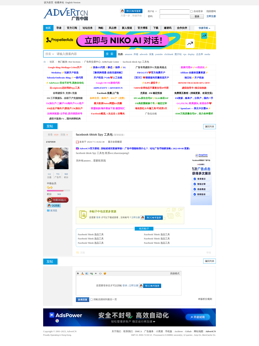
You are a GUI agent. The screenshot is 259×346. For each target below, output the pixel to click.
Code (100, 273)
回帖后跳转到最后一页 (103, 299)
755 (57, 174)
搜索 (48, 53)
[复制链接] (118, 134)
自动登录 (196, 11)
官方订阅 (72, 28)
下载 (155, 28)
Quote (96, 273)
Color (82, 273)
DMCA (138, 331)
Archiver (178, 331)
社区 (48, 28)
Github (188, 331)
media (207, 54)
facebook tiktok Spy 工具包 (136, 61)
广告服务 (149, 331)
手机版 (168, 331)
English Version (72, 2)
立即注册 (211, 16)
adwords (144, 54)
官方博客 (143, 28)
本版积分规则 (205, 299)
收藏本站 (59, 2)
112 (49, 174)
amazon (128, 54)
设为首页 (48, 2)
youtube (159, 54)
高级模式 (175, 273)
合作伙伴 (182, 28)
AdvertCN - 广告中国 (44, 61)
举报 (208, 252)
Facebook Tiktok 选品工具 (91, 234)
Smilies (105, 273)
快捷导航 (203, 28)
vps (184, 54)
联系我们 (128, 331)
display (191, 54)
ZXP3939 (50, 141)
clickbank (168, 54)
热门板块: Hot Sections (69, 61)
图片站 (178, 54)
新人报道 (127, 28)
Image (87, 273)
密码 (150, 16)
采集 (151, 54)
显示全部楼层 (115, 141)
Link (91, 273)
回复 (82, 252)
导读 (58, 28)
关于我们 (116, 331)
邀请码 (167, 28)
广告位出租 (151, 113)
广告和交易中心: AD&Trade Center (101, 61)
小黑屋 (159, 331)
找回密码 (211, 11)
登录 (98, 217)
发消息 (53, 210)
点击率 (199, 54)
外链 (136, 54)
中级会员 (51, 183)
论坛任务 (88, 28)
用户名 (151, 11)
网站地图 (198, 331)
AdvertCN (210, 331)
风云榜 (112, 28)
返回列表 (209, 126)
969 (66, 174)
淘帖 (100, 28)
